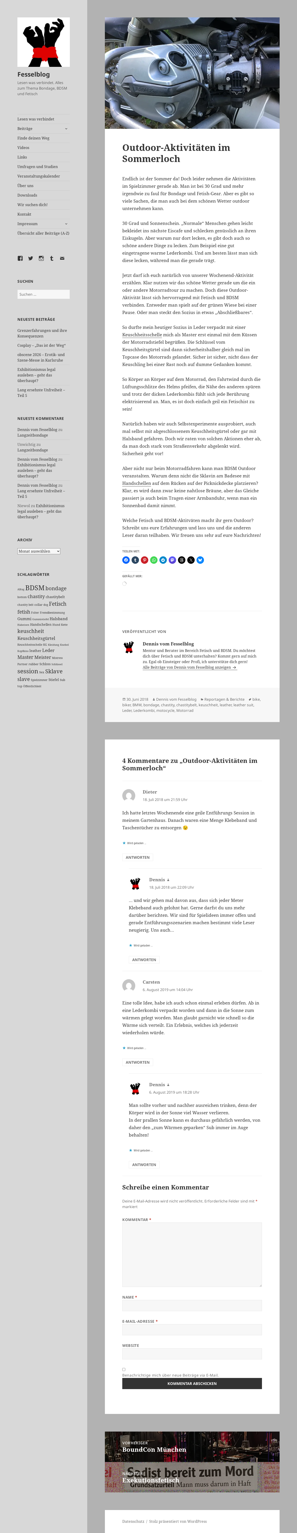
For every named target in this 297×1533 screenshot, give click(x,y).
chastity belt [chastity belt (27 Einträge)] (25, 605)
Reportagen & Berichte (224, 699)
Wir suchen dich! (32, 204)
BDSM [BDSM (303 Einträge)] (35, 587)
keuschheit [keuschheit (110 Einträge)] (30, 631)
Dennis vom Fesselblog (37, 429)
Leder (127, 710)
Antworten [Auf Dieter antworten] (138, 857)
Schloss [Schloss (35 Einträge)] (45, 664)
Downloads (27, 195)
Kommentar (137, 1219)
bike (256, 699)
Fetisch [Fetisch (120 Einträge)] (58, 603)
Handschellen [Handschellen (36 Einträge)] (41, 624)
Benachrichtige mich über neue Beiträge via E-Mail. (170, 1375)
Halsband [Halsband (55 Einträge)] (59, 618)
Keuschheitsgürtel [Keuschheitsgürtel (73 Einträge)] (36, 638)
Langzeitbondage (32, 435)
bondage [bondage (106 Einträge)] (56, 588)
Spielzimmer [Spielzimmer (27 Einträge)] (39, 680)
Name (129, 1297)
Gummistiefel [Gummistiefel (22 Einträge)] (40, 619)
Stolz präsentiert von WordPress (178, 1521)
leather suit (243, 704)
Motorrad (185, 710)
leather (226, 704)
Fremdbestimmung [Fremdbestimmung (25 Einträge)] (52, 612)
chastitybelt (186, 704)
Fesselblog (33, 74)
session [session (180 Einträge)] (27, 671)
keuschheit (208, 704)
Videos (23, 147)
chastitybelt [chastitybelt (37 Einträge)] (55, 596)
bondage (151, 704)
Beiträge (24, 128)
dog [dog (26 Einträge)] (45, 605)
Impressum (27, 223)
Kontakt (24, 214)
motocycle (165, 710)
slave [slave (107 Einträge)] (23, 679)
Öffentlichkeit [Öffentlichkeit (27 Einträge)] (32, 686)
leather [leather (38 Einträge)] (35, 650)
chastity (167, 704)
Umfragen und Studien (37, 166)
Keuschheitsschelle (142, 335)
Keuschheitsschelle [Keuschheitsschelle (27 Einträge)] (29, 645)
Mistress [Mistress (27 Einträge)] (57, 658)
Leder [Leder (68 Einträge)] (48, 650)
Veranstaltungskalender (38, 176)
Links (22, 157)
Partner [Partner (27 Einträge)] (22, 664)
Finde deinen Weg (33, 138)
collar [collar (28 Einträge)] (38, 605)
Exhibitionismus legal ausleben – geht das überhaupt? (36, 375)
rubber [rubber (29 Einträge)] (34, 664)
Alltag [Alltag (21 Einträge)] (20, 589)
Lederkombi (144, 710)
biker (126, 704)
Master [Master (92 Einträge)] (25, 657)
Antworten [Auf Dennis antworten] (144, 959)
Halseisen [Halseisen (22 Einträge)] (23, 624)
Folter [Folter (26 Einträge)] (35, 613)
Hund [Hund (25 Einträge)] (56, 624)
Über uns (25, 185)
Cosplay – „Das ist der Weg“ (41, 345)
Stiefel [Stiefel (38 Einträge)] (53, 679)
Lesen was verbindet (35, 119)
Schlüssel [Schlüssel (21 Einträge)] (57, 664)
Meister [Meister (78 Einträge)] (42, 657)
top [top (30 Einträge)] (19, 686)
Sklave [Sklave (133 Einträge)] (54, 671)
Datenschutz (133, 1521)
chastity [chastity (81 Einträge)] (36, 596)
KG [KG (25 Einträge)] (45, 644)
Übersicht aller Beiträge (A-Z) (43, 233)
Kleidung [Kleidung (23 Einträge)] (53, 644)
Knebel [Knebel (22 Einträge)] (64, 644)
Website (130, 1345)
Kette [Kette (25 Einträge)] (64, 624)
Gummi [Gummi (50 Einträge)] (24, 618)
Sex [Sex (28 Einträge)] (41, 672)
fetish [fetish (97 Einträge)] (23, 611)
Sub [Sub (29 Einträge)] (62, 680)
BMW (137, 704)
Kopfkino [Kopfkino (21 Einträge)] (23, 651)
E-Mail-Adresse (140, 1321)
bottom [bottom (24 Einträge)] (22, 597)
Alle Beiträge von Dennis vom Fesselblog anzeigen (187, 667)
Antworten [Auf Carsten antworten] (138, 1062)
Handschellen (136, 483)
